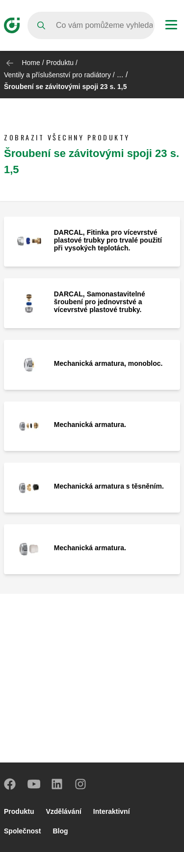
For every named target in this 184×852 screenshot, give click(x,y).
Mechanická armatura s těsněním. (109, 486)
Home (31, 63)
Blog (60, 831)
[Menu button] (171, 26)
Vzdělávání (63, 811)
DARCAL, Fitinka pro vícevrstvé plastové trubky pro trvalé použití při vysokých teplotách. (108, 240)
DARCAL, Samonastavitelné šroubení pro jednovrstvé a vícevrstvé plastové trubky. (99, 302)
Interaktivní (111, 811)
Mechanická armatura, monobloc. (108, 363)
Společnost (22, 831)
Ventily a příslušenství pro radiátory (57, 75)
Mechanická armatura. (90, 424)
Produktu (60, 63)
